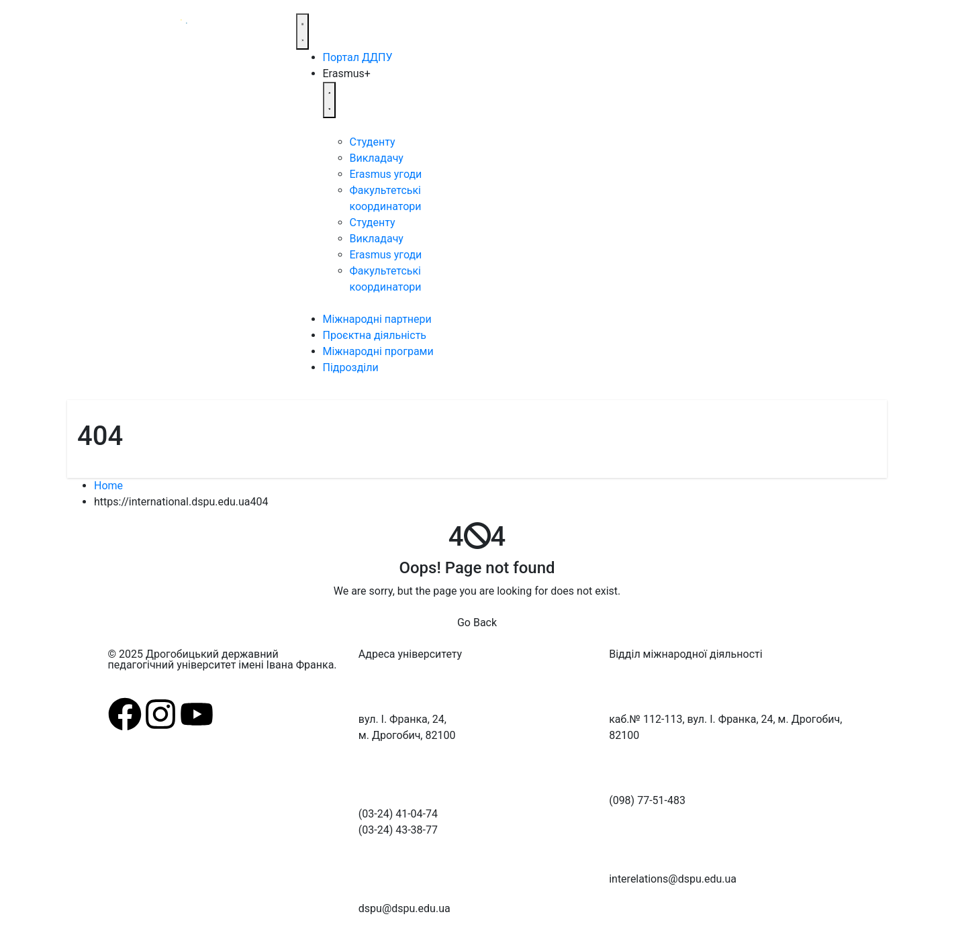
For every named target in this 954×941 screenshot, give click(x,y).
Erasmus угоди (386, 174)
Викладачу (376, 158)
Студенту (372, 142)
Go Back (477, 622)
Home (108, 485)
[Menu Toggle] (302, 31)
